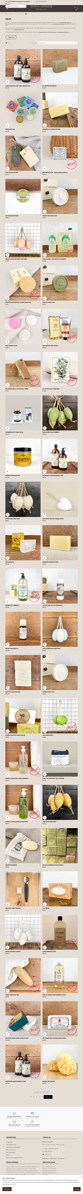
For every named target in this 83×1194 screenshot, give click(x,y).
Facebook (61, 1158)
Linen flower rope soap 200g (51, 648)
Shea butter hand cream (50, 345)
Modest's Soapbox (11, 865)
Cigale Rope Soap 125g (12, 995)
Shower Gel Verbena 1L (12, 605)
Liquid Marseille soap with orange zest (17, 86)
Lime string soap (47, 735)
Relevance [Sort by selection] (58, 43)
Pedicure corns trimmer (13, 908)
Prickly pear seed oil (11, 648)
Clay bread (45, 908)
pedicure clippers (63, 32)
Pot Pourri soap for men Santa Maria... (54, 1038)
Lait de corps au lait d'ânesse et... (53, 605)
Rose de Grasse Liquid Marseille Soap (54, 995)
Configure (7, 1189)
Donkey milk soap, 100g (49, 216)
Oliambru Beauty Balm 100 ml (14, 432)
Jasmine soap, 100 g (48, 692)
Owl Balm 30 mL (10, 129)
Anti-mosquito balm (11, 216)
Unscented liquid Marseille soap (15, 1081)
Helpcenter (9, 1142)
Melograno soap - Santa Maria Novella (54, 172)
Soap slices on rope (11, 172)
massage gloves (43, 32)
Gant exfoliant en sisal (12, 692)
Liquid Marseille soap (49, 951)
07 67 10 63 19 (48, 1151)
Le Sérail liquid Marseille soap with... (17, 822)
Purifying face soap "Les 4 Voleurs (53, 778)
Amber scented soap (65, 22)
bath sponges (52, 32)
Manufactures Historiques (13, 1147)
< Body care (11, 37)
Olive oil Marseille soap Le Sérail (52, 865)
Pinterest (54, 1158)
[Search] (16, 6)
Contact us (48, 1154)
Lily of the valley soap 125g (50, 389)
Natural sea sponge (48, 1081)
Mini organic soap (11, 345)
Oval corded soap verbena (50, 432)
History (8, 1155)
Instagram (47, 1158)
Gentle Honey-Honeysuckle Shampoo (54, 259)
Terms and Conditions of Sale (14, 1157)
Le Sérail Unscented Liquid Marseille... (17, 778)
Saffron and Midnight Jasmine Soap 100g (18, 302)
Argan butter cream (58, 24)
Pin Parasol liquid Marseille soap (52, 475)
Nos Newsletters (10, 1152)
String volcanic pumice (12, 951)
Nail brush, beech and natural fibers (16, 389)
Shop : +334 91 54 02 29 (51, 1148)
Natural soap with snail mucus (15, 735)
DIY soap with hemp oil (49, 86)
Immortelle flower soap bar (51, 129)
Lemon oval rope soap (49, 822)
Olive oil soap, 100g (48, 302)
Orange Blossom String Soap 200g (16, 259)
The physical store (11, 1144)
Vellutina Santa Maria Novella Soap (16, 1038)
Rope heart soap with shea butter (52, 519)
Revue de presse (11, 1150)
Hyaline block (9, 562)
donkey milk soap (19, 29)
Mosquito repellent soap (50, 562)
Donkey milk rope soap (12, 519)
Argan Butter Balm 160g (12, 475)
